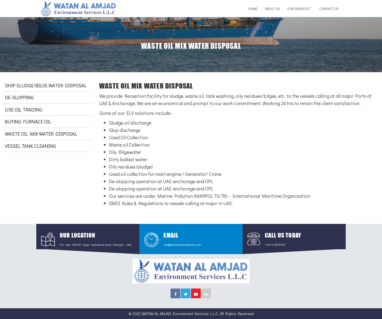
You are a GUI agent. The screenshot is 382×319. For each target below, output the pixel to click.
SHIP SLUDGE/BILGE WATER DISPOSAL (46, 85)
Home (253, 8)
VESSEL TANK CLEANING (30, 146)
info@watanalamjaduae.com (182, 244)
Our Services (299, 8)
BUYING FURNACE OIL (28, 121)
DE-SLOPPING (19, 97)
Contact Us (328, 8)
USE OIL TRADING (23, 109)
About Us (272, 8)
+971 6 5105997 (275, 244)
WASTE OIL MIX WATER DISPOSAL (41, 133)
